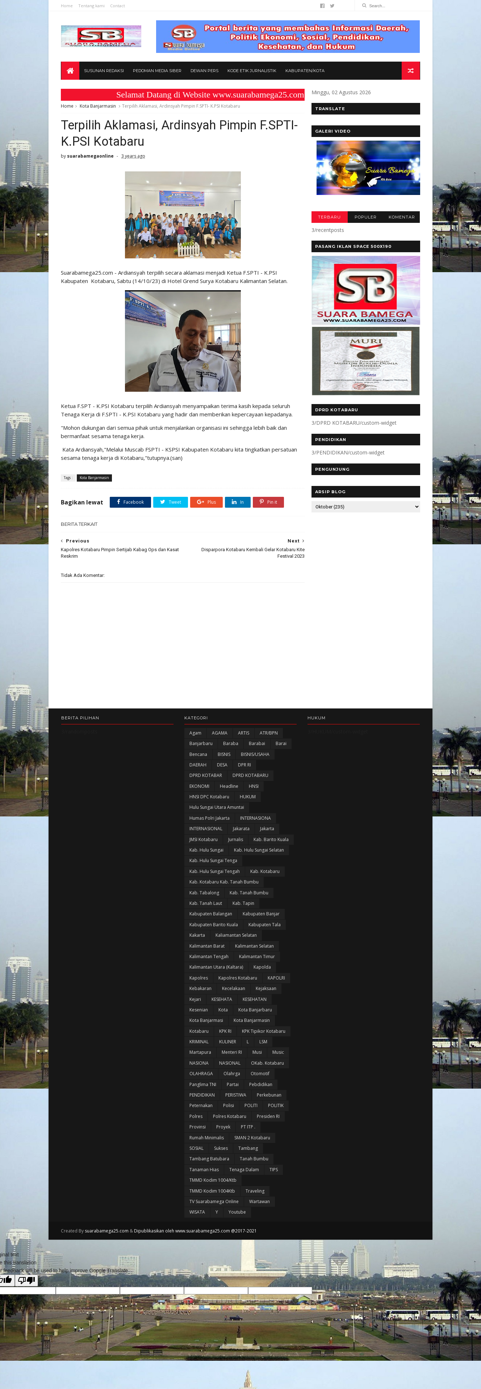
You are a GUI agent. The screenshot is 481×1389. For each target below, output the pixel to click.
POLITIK (276, 1106)
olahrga (231, 1075)
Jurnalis (235, 840)
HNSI (254, 787)
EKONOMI (199, 787)
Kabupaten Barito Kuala (213, 926)
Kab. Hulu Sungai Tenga (213, 861)
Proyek (223, 1128)
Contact (117, 5)
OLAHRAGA (201, 1075)
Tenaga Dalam (244, 1171)
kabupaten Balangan (210, 915)
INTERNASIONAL (205, 830)
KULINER (227, 1043)
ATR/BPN (269, 734)
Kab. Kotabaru (265, 872)
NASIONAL (229, 1064)
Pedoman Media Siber (157, 71)
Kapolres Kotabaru (237, 979)
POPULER (365, 217)
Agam (195, 734)
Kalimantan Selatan (254, 947)
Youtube (237, 1213)
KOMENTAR (401, 217)
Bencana (198, 755)
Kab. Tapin (243, 904)
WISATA (197, 1213)
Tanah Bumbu (254, 1160)
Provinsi (197, 1128)
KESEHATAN (255, 1000)
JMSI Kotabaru (203, 840)
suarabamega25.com (107, 1232)
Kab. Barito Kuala (271, 840)
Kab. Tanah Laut (205, 904)
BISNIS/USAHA (255, 755)
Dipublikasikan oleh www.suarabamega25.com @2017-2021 (195, 1232)
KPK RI (225, 1032)
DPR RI (244, 766)
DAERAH (197, 766)
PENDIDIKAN (202, 1096)
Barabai (257, 744)
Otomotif (260, 1075)
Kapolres (198, 979)
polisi (228, 1106)
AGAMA (219, 734)
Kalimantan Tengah (209, 958)
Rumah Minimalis (206, 1138)
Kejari (195, 1000)
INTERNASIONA (255, 819)
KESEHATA (222, 1000)
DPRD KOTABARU (250, 776)
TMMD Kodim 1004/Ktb (213, 1181)
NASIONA (199, 1064)
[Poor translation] (26, 1282)
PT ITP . (248, 1128)
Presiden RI (268, 1117)
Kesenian (198, 1011)
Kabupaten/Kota (305, 71)
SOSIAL (196, 1149)
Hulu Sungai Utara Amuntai (216, 808)
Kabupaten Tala (264, 926)
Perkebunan (269, 1096)
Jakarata (241, 830)
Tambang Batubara (209, 1160)
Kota (223, 1011)
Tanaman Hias (204, 1171)
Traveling (255, 1192)
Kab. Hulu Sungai (206, 851)
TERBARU (329, 217)
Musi (257, 1053)
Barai (281, 744)
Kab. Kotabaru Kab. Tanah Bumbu (224, 883)
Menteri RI (232, 1053)
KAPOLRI (276, 979)
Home (67, 5)
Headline (229, 787)
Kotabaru (199, 1032)
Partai (233, 1085)
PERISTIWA (235, 1096)
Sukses (221, 1149)
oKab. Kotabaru (267, 1064)
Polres (195, 1117)
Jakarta (267, 830)
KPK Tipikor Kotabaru (263, 1032)
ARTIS (243, 734)
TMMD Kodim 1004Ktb (212, 1192)
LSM (263, 1043)
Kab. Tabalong (204, 894)
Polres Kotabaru (229, 1117)
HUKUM (248, 798)
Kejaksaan (266, 989)
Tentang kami (92, 5)
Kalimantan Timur (257, 958)
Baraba (230, 744)
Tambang (248, 1149)
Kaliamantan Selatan (236, 936)
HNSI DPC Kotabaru (209, 798)
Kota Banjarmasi (206, 1021)
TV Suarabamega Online (214, 1202)
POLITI (251, 1106)
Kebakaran (200, 989)
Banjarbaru (201, 744)
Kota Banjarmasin (98, 106)
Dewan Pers (204, 71)
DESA (222, 766)
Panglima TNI (202, 1085)
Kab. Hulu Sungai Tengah (214, 872)
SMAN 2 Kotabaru (252, 1138)
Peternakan (201, 1106)
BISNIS (224, 755)
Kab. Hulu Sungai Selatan (259, 851)
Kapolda (262, 968)
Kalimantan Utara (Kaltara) (216, 968)
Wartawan (259, 1202)
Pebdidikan (260, 1085)
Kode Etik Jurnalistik (251, 71)
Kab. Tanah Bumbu (249, 894)
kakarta (197, 936)
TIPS (273, 1171)
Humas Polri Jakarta (209, 819)
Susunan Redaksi (104, 71)
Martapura (200, 1053)
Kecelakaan (233, 989)
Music (278, 1053)
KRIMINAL (199, 1043)
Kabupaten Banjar (261, 915)
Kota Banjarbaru (255, 1011)
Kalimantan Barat (207, 947)
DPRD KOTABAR (205, 776)
